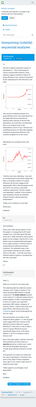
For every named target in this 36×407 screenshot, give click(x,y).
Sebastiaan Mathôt (7, 392)
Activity (6, 30)
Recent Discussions (10, 25)
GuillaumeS (8, 56)
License (22, 395)
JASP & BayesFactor (19, 58)
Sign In (5, 18)
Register (12, 18)
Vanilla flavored (12, 395)
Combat (5, 311)
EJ (4, 218)
